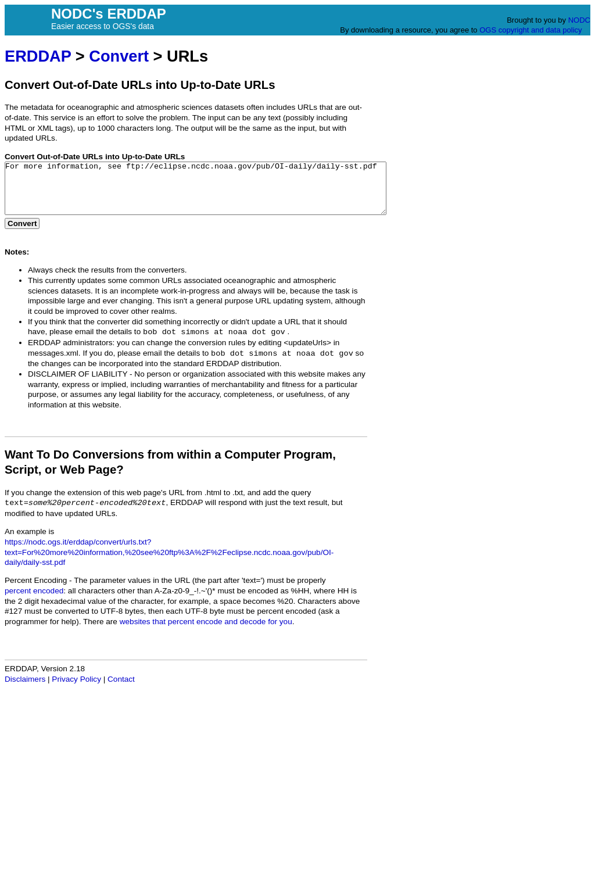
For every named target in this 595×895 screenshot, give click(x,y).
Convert (119, 56)
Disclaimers (25, 689)
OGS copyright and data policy (530, 30)
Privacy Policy (76, 689)
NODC (579, 20)
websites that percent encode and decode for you (206, 632)
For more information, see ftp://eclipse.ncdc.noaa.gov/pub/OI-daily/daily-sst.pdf (219, 193)
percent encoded (34, 601)
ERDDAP (38, 56)
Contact (121, 689)
